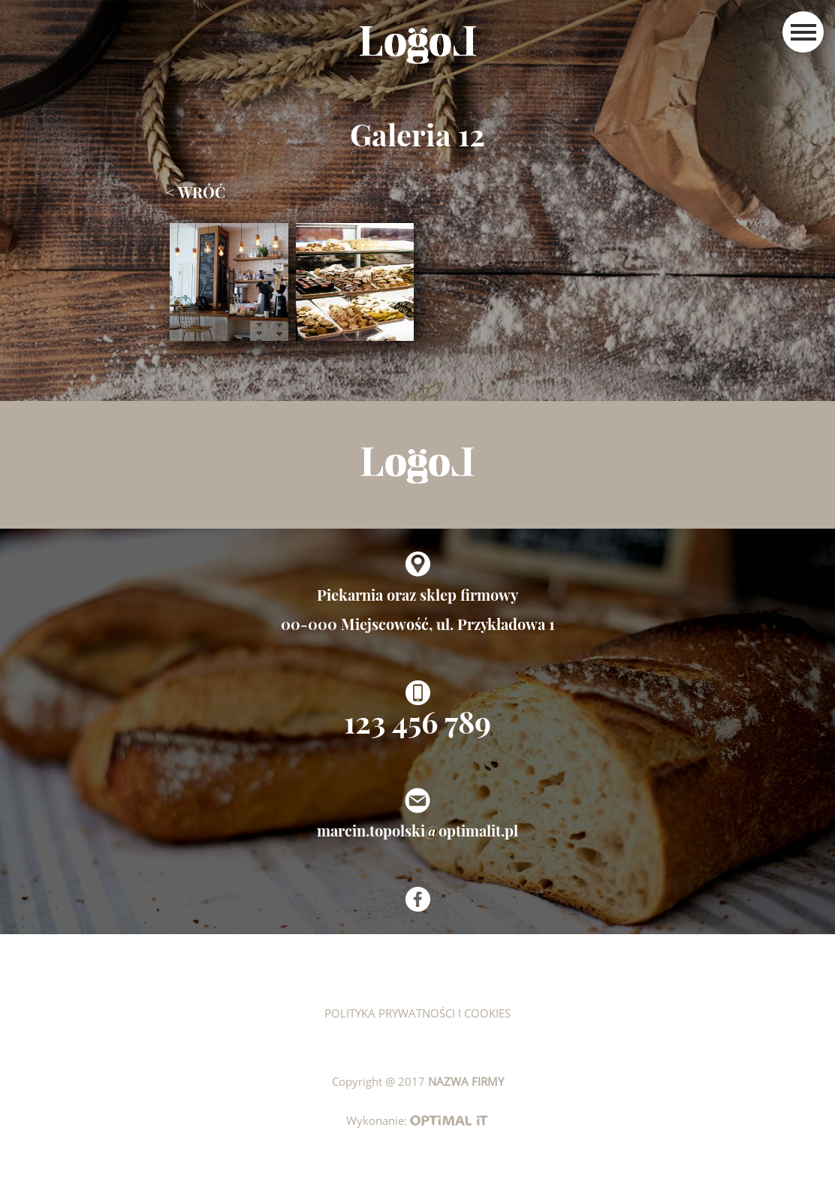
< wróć (195, 192)
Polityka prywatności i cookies (417, 1013)
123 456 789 (417, 721)
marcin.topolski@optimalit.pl (417, 830)
